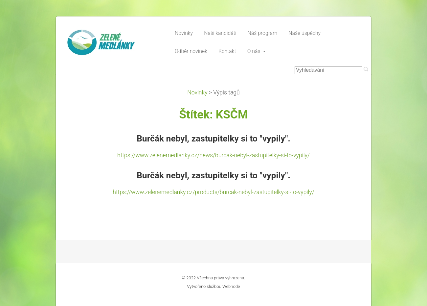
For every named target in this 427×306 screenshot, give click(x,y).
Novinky (197, 92)
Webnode (231, 286)
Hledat (366, 69)
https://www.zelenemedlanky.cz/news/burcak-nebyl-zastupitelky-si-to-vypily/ (213, 155)
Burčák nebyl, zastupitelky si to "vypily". (213, 138)
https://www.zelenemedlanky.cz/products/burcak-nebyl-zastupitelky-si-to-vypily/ (213, 192)
